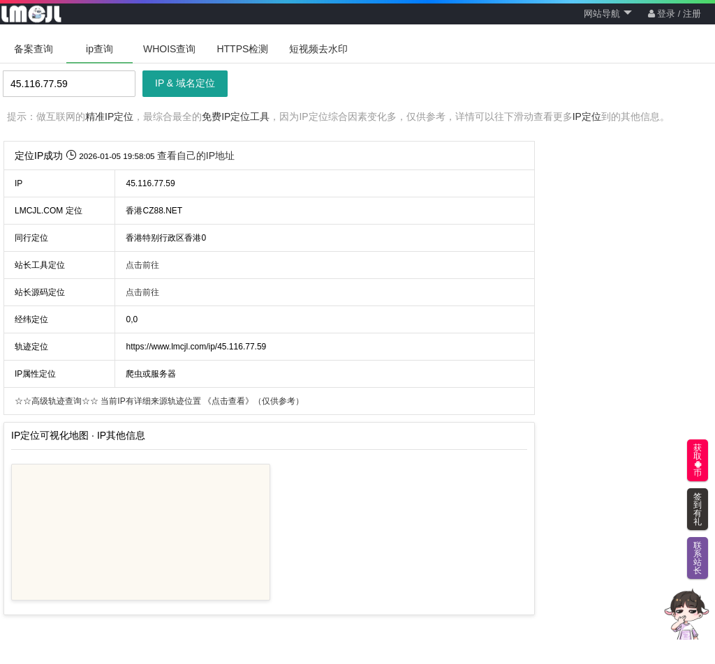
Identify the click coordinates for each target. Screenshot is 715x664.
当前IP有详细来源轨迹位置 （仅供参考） (159, 401)
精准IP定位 (109, 116)
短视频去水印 (318, 48)
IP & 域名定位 (185, 83)
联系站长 (697, 558)
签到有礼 (697, 509)
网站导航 (608, 13)
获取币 (697, 460)
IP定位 (587, 116)
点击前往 (142, 265)
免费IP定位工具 (236, 116)
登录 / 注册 (674, 13)
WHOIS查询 (169, 48)
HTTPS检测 (242, 48)
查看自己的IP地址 (196, 155)
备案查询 (33, 48)
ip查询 (99, 48)
